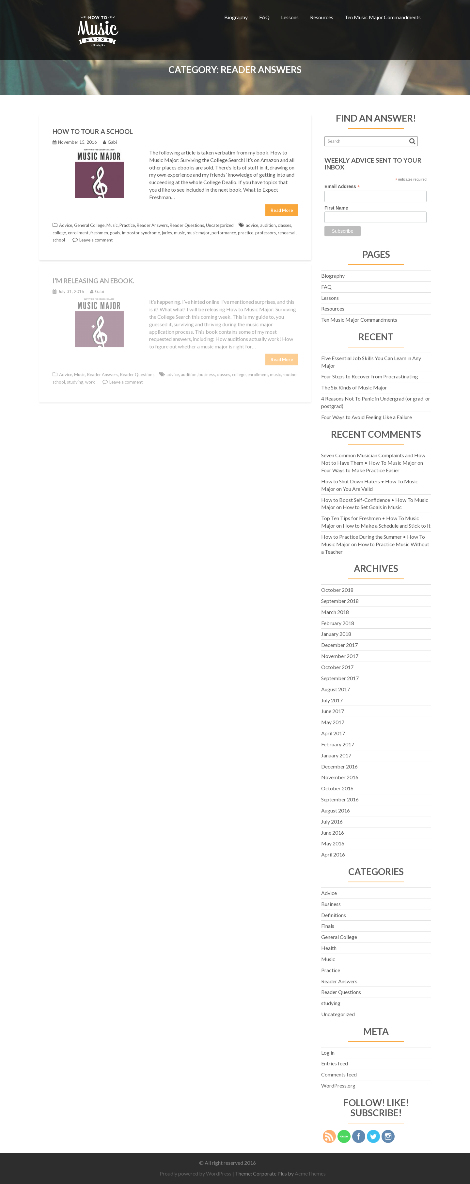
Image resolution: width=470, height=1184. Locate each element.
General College (89, 223)
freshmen (99, 230)
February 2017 (337, 742)
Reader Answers (152, 223)
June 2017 (332, 709)
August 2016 (335, 808)
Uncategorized (220, 223)
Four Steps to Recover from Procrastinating (369, 375)
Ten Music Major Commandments (383, 17)
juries (167, 230)
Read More (282, 208)
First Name (336, 206)
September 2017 (340, 676)
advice (252, 223)
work (90, 378)
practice (245, 230)
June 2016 (332, 830)
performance (224, 230)
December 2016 (339, 764)
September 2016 (340, 797)
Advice (65, 223)
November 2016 (339, 775)
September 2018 (340, 599)
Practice (127, 223)
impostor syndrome (141, 230)
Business (331, 902)
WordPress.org (338, 1083)
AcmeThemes (313, 1173)
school (59, 238)
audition (268, 223)
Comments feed (339, 1073)
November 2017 (339, 654)
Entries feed (334, 1062)
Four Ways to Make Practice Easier (360, 468)
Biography (236, 17)
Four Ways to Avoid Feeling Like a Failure (366, 415)
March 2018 (335, 610)
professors (265, 230)
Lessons (290, 17)
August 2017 (335, 687)
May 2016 (332, 842)
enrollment (78, 230)
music (179, 230)
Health (329, 946)
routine (289, 371)
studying (75, 378)
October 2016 (337, 786)
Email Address (342, 185)
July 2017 (332, 698)
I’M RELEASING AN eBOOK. (93, 278)
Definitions (333, 913)
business (206, 371)
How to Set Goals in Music (372, 505)
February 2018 (337, 621)
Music (112, 223)
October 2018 (337, 588)
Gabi (110, 140)
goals (115, 230)
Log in (328, 1050)
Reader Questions (187, 223)
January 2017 (336, 753)
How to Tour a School (93, 129)
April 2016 (333, 853)
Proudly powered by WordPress (198, 1173)
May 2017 (332, 720)
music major (198, 230)
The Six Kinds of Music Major (354, 386)
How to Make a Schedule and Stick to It (387, 523)
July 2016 (332, 819)
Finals (327, 924)
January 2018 (336, 632)
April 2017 (333, 731)
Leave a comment (96, 238)
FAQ (264, 17)
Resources (321, 17)
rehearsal (286, 230)
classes (284, 223)
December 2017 (339, 643)
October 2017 (337, 665)
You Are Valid (358, 487)
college (59, 230)
